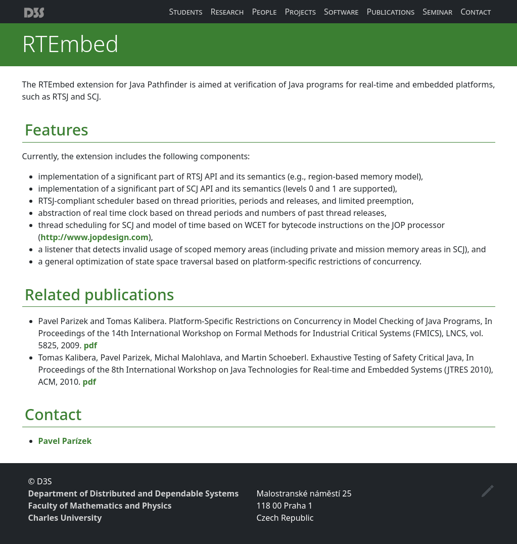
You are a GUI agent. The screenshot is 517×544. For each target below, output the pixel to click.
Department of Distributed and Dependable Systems (133, 493)
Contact (475, 11)
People (264, 11)
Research (227, 11)
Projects (300, 11)
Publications (390, 11)
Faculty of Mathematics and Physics (100, 505)
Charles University (65, 517)
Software (341, 11)
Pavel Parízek (65, 440)
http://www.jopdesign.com (94, 237)
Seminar (437, 11)
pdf (90, 345)
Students (185, 11)
